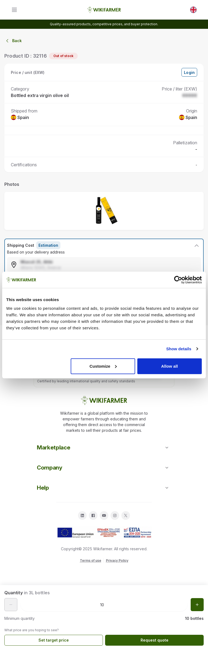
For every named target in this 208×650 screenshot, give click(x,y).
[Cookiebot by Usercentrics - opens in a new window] (178, 280)
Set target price (53, 640)
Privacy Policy (117, 560)
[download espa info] (104, 532)
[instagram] (114, 515)
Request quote (154, 640)
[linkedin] (82, 515)
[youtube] (104, 515)
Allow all (169, 366)
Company (104, 467)
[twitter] (125, 515)
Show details (178, 348)
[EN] (193, 9)
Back (13, 40)
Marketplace (104, 447)
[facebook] (93, 515)
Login (189, 72)
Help (104, 487)
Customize (103, 366)
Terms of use (90, 560)
